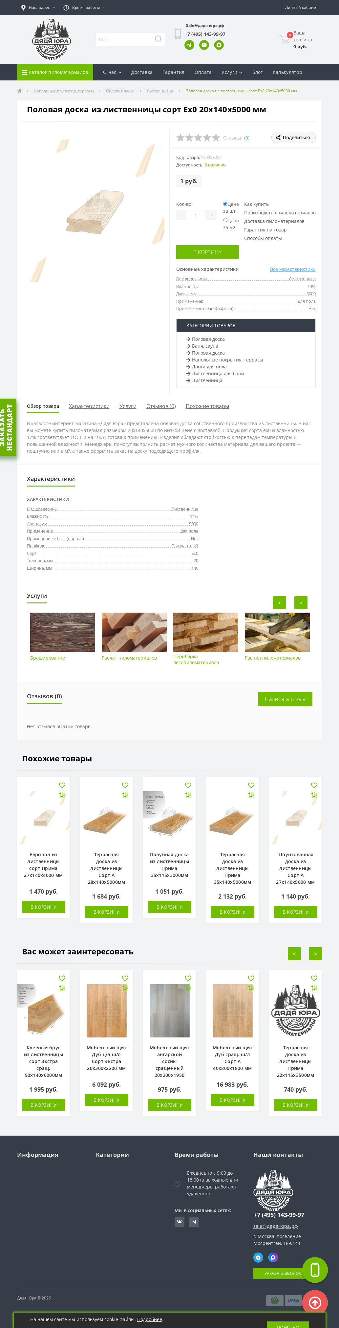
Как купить (256, 204)
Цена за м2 (231, 223)
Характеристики (97, 405)
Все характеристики (293, 268)
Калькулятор (287, 72)
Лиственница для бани (215, 372)
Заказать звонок (283, 1273)
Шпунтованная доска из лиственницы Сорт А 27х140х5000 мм (295, 868)
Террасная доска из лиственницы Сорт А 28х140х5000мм (106, 868)
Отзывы (144, 88)
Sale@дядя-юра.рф (205, 25)
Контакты (114, 88)
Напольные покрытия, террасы (224, 358)
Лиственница (204, 379)
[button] (38, 7)
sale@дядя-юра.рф (275, 1226)
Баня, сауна (202, 344)
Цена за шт (231, 207)
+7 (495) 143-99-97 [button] (279, 1215)
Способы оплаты (263, 238)
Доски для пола (206, 365)
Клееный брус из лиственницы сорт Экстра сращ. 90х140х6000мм (43, 1061)
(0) (246, 138)
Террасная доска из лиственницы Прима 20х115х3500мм (295, 1061)
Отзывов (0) (169, 405)
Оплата (203, 72)
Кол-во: (184, 204)
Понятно (288, 1320)
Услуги (136, 405)
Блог (257, 72)
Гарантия (173, 72)
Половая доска (205, 338)
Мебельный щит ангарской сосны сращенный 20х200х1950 (169, 1061)
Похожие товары (215, 405)
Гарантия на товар (265, 230)
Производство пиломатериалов (280, 212)
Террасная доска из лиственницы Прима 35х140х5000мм (232, 868)
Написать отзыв (285, 699)
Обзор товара (47, 405)
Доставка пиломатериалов (274, 221)
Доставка (142, 72)
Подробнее (149, 1319)
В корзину (205, 252)
